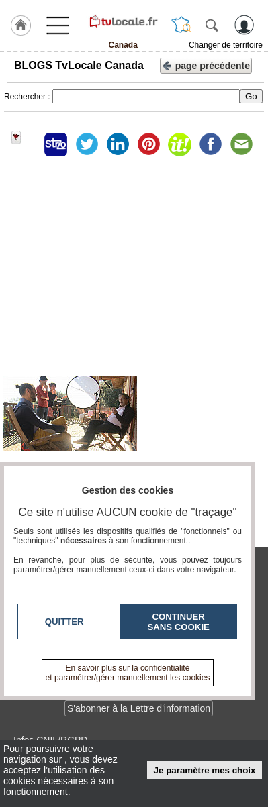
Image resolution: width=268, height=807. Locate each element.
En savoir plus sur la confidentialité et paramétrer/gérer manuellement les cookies (128, 672)
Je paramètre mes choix (205, 770)
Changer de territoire (226, 45)
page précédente (206, 64)
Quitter (64, 621)
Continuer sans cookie (179, 622)
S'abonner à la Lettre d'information (138, 708)
